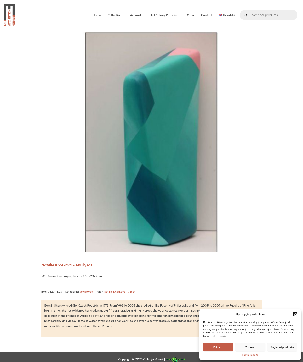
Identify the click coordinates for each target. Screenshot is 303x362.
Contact (206, 15)
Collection (115, 15)
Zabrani (250, 347)
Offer (191, 15)
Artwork (137, 15)
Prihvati (218, 347)
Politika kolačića (250, 355)
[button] (295, 314)
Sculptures (86, 291)
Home (97, 15)
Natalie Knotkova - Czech (119, 291)
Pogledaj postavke (282, 347)
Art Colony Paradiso (165, 15)
